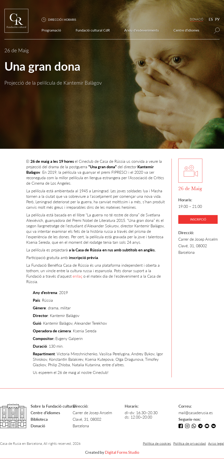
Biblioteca (39, 419)
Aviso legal (216, 443)
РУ (217, 19)
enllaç (77, 276)
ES (211, 19)
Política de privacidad (189, 443)
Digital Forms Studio (122, 452)
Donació (38, 426)
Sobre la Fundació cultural (53, 406)
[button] (61, 19)
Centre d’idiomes (45, 412)
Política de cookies (157, 443)
